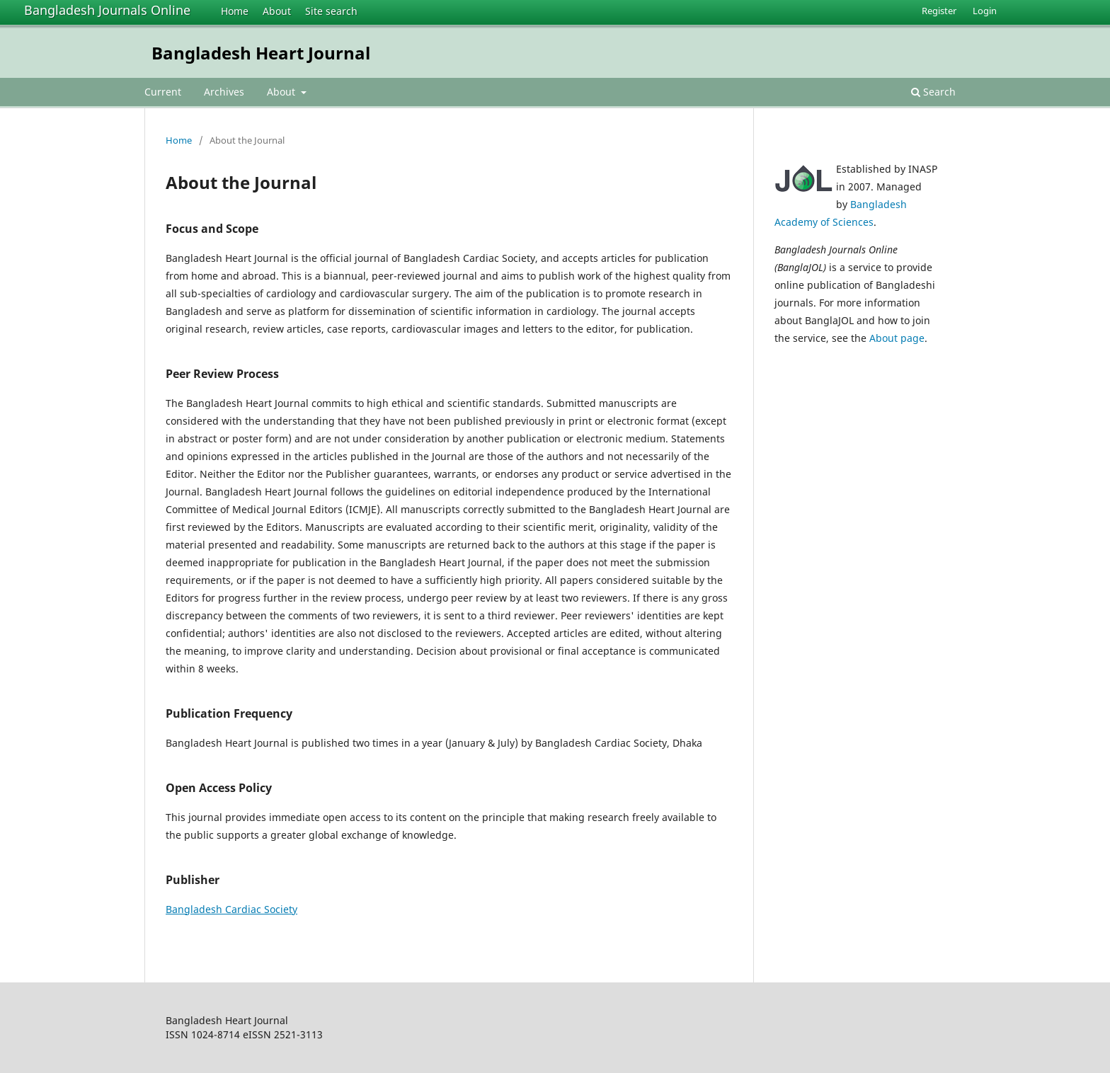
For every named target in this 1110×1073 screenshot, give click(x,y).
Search (933, 91)
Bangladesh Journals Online (107, 9)
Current (162, 91)
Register (939, 10)
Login (985, 10)
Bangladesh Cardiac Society (231, 909)
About (277, 11)
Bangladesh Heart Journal (260, 52)
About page (897, 338)
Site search (331, 11)
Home (234, 11)
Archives (224, 91)
